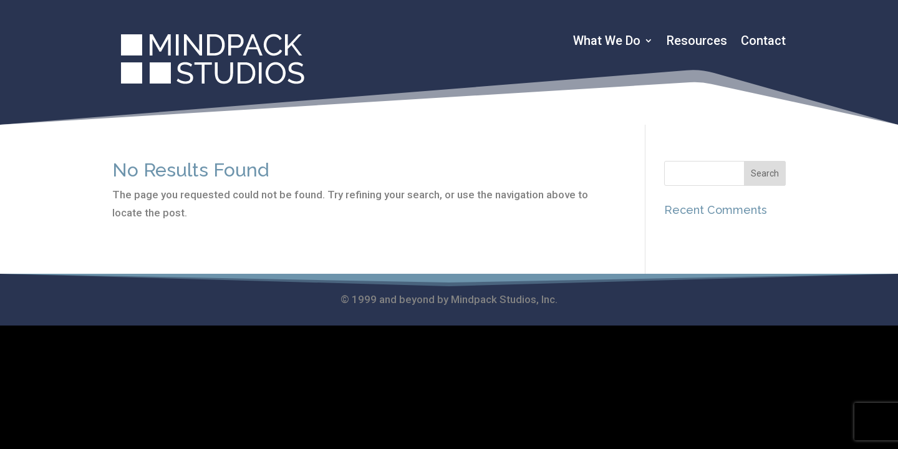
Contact (763, 42)
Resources (697, 42)
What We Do (606, 42)
